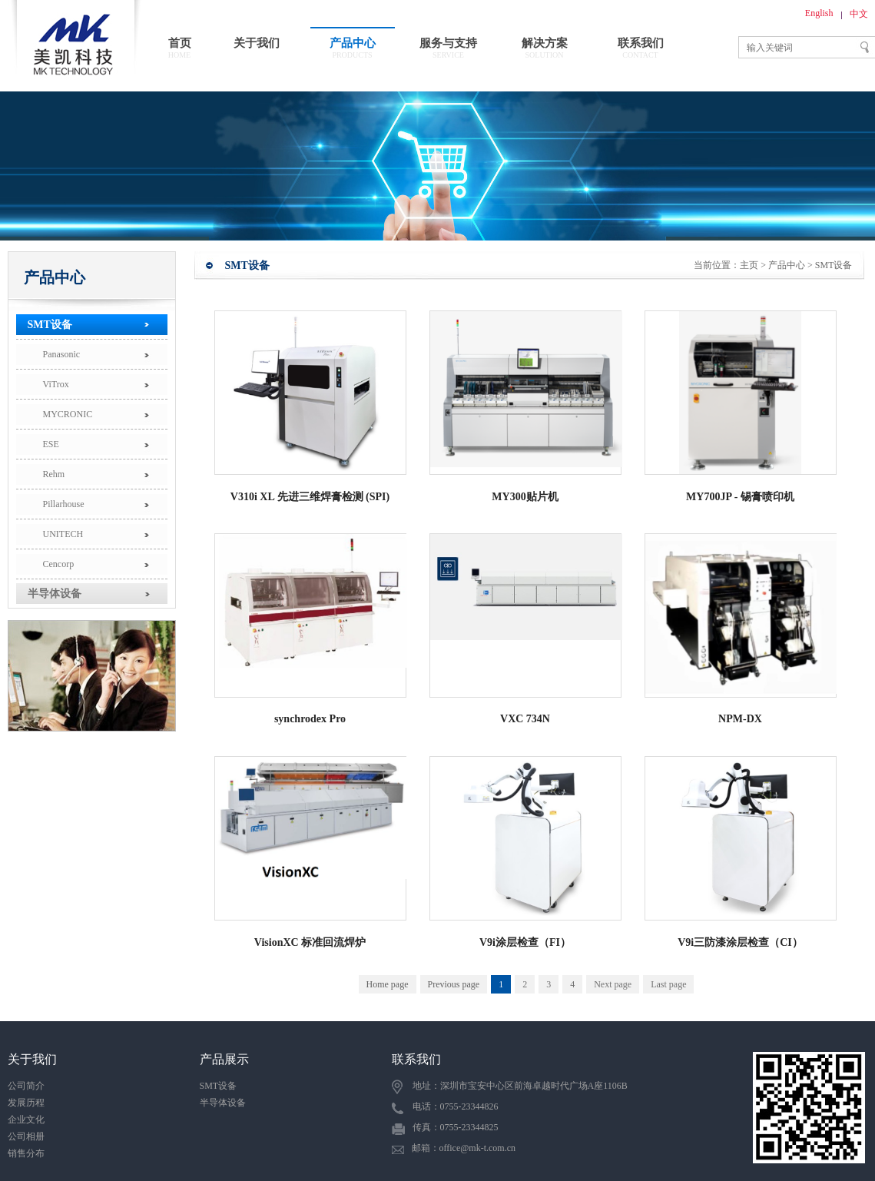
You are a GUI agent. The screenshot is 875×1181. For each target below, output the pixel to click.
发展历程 (26, 1102)
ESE (51, 444)
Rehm (54, 474)
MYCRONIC (68, 414)
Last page (668, 984)
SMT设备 (50, 324)
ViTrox (56, 384)
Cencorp (59, 564)
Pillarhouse (64, 504)
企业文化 (26, 1119)
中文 (859, 13)
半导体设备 (54, 593)
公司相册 (26, 1136)
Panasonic (62, 354)
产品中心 (786, 265)
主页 (749, 265)
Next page (612, 984)
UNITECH (63, 534)
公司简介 (26, 1085)
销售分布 (26, 1153)
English (819, 13)
